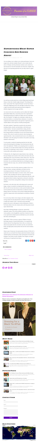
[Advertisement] (19, 34)
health (21, 57)
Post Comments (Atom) (13, 258)
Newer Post (6, 255)
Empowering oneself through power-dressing (18, 346)
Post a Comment (8, 249)
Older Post (31, 255)
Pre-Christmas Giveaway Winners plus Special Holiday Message (21, 341)
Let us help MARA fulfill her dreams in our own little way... (20, 363)
